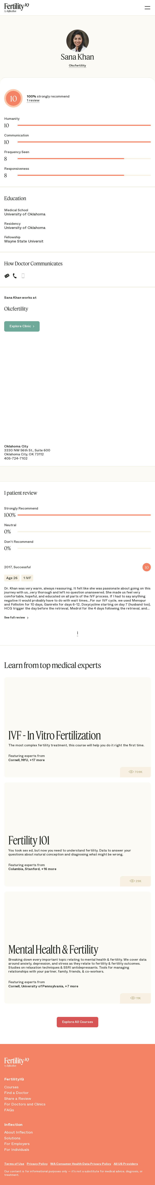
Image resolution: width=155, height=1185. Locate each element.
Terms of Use (14, 1164)
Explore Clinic (20, 326)
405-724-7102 (16, 458)
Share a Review (17, 1098)
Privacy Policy (37, 1164)
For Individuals (16, 1150)
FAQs (9, 1110)
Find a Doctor (16, 1093)
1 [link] (77, 633)
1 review (33, 100)
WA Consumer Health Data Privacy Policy (80, 1164)
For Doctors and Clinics (24, 1104)
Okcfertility (77, 65)
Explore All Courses (77, 1021)
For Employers (17, 1144)
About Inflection (18, 1132)
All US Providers (126, 1164)
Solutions (12, 1138)
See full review (14, 618)
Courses (11, 1087)
